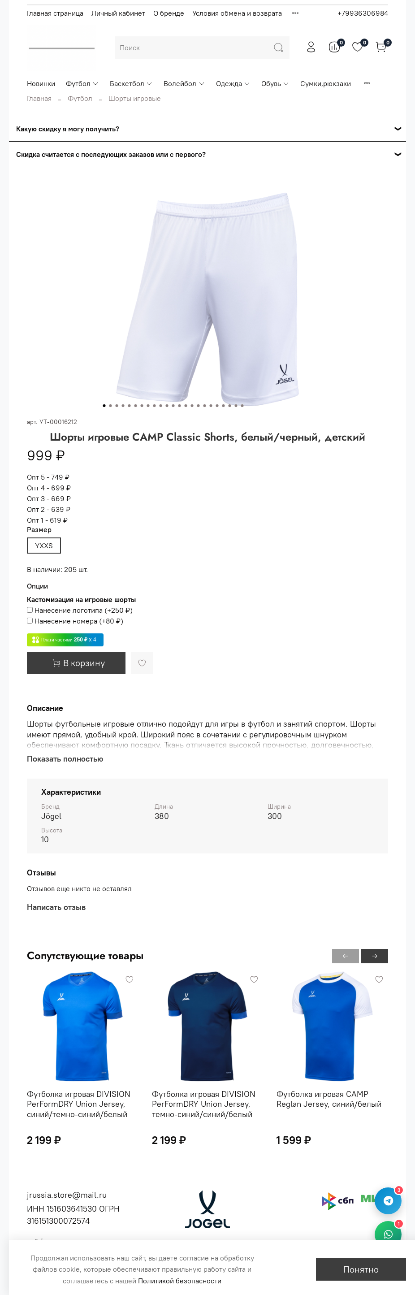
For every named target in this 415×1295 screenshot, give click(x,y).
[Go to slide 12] (173, 405)
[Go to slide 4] (123, 405)
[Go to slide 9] (154, 405)
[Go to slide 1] (104, 405)
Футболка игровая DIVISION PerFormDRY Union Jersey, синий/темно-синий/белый (78, 1103)
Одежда (233, 83)
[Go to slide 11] (167, 405)
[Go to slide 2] (110, 405)
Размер (39, 529)
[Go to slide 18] (211, 405)
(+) (80, 610)
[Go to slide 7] (142, 405)
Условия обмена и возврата (237, 13)
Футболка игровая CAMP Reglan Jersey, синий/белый (329, 1098)
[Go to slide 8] (148, 405)
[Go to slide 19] (217, 405)
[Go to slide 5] (129, 405)
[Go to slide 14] (186, 405)
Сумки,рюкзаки (325, 83)
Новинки (41, 83)
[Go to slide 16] (198, 405)
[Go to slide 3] (117, 405)
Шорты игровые (134, 98)
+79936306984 (362, 13)
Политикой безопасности (179, 1280)
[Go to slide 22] (236, 405)
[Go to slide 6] (135, 405)
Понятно (361, 1269)
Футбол (82, 83)
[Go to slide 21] (230, 405)
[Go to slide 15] (192, 405)
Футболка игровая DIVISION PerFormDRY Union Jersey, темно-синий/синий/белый (203, 1103)
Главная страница (55, 13)
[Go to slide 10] (161, 405)
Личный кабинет (118, 13)
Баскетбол (131, 83)
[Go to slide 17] (204, 405)
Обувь (275, 83)
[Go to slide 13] (179, 405)
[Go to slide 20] (223, 405)
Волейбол (184, 83)
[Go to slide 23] (242, 405)
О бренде (168, 13)
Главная (39, 98)
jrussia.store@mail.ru (67, 1195)
